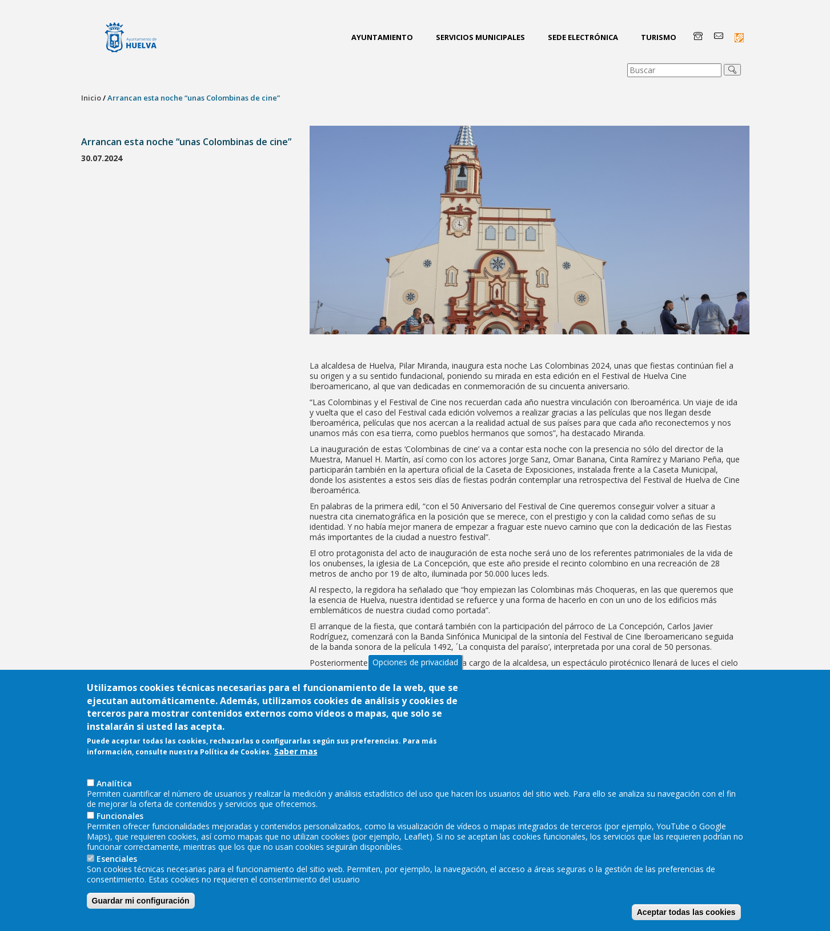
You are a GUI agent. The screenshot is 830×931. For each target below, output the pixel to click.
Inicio (91, 98)
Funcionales (120, 822)
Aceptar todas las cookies (686, 918)
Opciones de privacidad (415, 668)
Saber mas (296, 758)
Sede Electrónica (583, 37)
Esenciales (117, 865)
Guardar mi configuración (141, 907)
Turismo (658, 37)
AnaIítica (114, 789)
